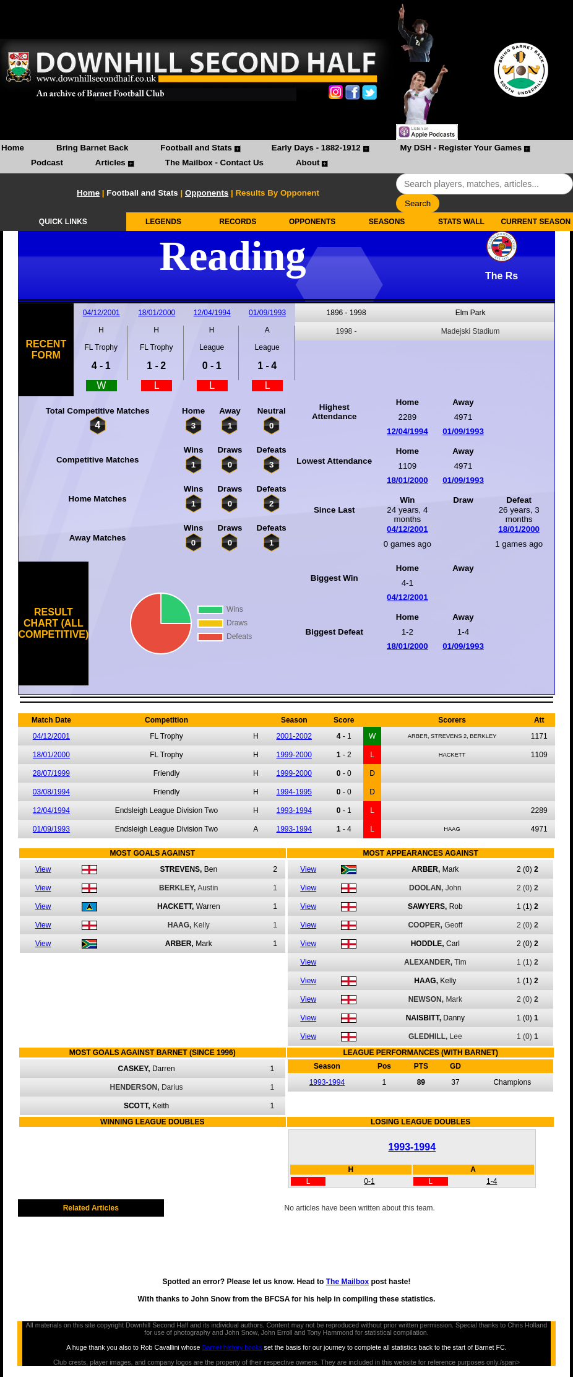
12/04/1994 (212, 312)
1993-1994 (294, 810)
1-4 (491, 1181)
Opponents (206, 193)
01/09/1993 (267, 312)
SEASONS (387, 221)
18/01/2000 (156, 312)
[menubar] (286, 156)
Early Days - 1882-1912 (316, 147)
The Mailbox (347, 1281)
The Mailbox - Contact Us (214, 162)
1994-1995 (294, 792)
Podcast (47, 162)
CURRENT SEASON (536, 221)
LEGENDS (163, 221)
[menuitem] (12, 149)
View (43, 869)
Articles (110, 162)
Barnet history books (232, 1347)
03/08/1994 (51, 792)
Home (12, 147)
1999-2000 (294, 754)
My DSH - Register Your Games (461, 147)
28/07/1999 (51, 773)
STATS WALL (461, 221)
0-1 (369, 1181)
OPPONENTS (312, 221)
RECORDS (237, 221)
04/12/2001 (101, 312)
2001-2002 (294, 736)
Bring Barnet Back (92, 147)
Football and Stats (196, 147)
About (308, 162)
